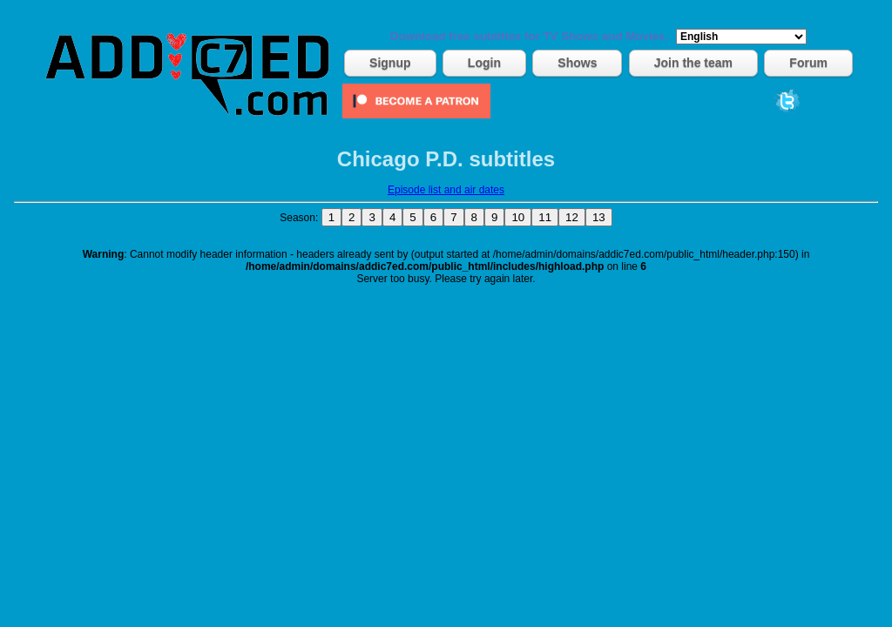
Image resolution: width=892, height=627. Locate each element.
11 (544, 217)
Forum (808, 63)
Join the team (693, 63)
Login (484, 63)
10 (517, 217)
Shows (577, 63)
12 (571, 217)
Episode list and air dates (446, 190)
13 (598, 217)
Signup (389, 63)
